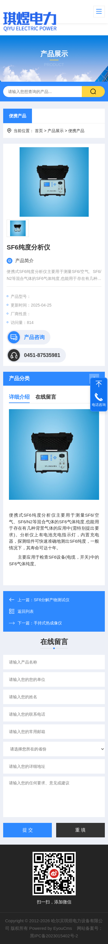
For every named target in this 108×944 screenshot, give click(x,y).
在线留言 (45, 397)
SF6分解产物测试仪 (51, 599)
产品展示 (56, 130)
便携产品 (17, 115)
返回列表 (21, 611)
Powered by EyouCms (50, 928)
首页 (39, 130)
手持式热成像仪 (48, 623)
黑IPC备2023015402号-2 (54, 935)
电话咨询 (99, 405)
